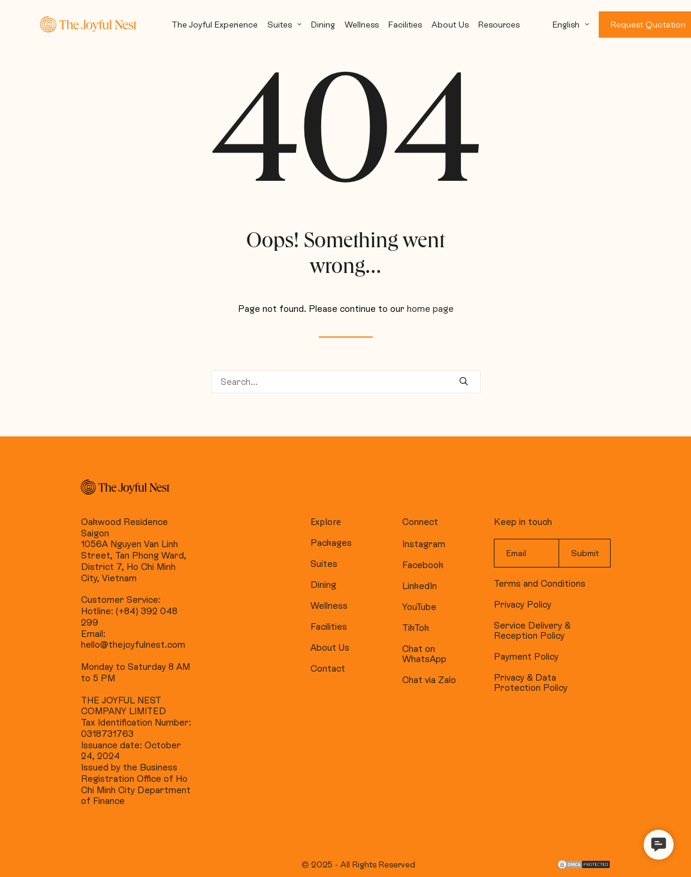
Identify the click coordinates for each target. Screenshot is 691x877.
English (571, 24)
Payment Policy (526, 656)
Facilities (405, 24)
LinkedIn (419, 586)
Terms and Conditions (540, 583)
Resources (499, 24)
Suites (284, 24)
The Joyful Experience (214, 24)
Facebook (422, 565)
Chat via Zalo (429, 680)
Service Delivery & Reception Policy (532, 630)
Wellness (362, 24)
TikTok (415, 628)
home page (430, 309)
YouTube (419, 607)
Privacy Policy (522, 604)
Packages (331, 543)
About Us (450, 24)
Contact (327, 668)
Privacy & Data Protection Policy (531, 682)
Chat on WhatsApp (424, 654)
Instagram (423, 544)
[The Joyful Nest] (88, 24)
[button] (659, 845)
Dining (323, 24)
